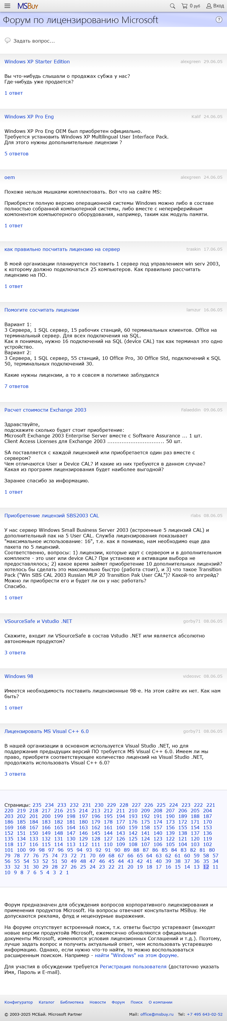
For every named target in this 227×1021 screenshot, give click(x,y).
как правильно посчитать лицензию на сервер (62, 249)
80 (212, 850)
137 (195, 833)
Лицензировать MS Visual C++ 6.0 (46, 731)
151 (21, 833)
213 (95, 810)
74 (55, 855)
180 (83, 821)
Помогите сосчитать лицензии (41, 310)
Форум (118, 1002)
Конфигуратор (18, 1002)
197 (83, 816)
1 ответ (13, 93)
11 (215, 866)
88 (136, 850)
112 (83, 844)
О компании (160, 1002)
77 (26, 855)
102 (207, 844)
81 (202, 850)
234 (49, 805)
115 (46, 844)
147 (71, 833)
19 (140, 866)
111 (95, 844)
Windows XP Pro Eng (29, 116)
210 (133, 810)
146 (83, 833)
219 (21, 810)
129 (83, 838)
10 (7, 872)
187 (207, 816)
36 (197, 861)
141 (145, 833)
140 (157, 833)
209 (145, 810)
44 (121, 861)
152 (8, 833)
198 (71, 816)
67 (121, 855)
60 (187, 855)
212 (108, 810)
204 (207, 810)
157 (157, 827)
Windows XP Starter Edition (37, 61)
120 (195, 838)
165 (58, 827)
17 (159, 866)
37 (187, 861)
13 (197, 866)
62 (168, 855)
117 (21, 844)
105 (170, 844)
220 (8, 810)
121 (182, 838)
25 (83, 866)
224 (173, 805)
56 (7, 861)
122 (170, 838)
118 (8, 844)
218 (33, 810)
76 (36, 855)
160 (120, 827)
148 (58, 833)
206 (182, 810)
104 (182, 844)
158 (145, 827)
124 (145, 838)
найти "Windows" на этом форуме (136, 955)
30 (36, 866)
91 (108, 850)
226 (148, 805)
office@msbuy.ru (157, 1014)
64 (149, 855)
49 (74, 861)
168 (21, 827)
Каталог (46, 1002)
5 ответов (16, 153)
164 (71, 827)
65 (140, 855)
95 (70, 850)
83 (184, 850)
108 (133, 844)
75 (45, 855)
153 (207, 827)
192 (145, 816)
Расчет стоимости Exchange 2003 (45, 410)
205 (195, 810)
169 (8, 827)
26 (74, 866)
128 (95, 838)
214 (83, 810)
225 (161, 805)
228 (123, 805)
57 (215, 855)
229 (111, 805)
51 (55, 861)
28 (55, 866)
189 (182, 816)
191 (157, 816)
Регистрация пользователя (133, 966)
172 (182, 821)
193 (133, 816)
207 (170, 810)
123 (157, 838)
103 (195, 844)
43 (130, 861)
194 (120, 816)
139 (170, 833)
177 (120, 821)
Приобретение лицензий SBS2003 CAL (51, 515)
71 (83, 855)
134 (21, 838)
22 (111, 866)
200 (46, 816)
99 (32, 850)
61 (178, 855)
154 (195, 827)
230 (99, 805)
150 (33, 833)
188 (195, 816)
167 (33, 827)
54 (26, 861)
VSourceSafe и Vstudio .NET (38, 621)
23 (102, 866)
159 (133, 827)
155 (182, 827)
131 (58, 838)
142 (133, 833)
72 (74, 855)
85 (165, 850)
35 (206, 861)
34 (215, 861)
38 (178, 861)
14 (187, 866)
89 (127, 850)
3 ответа (15, 652)
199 (58, 816)
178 (108, 821)
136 (207, 833)
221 (210, 805)
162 (95, 827)
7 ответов (16, 386)
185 (21, 821)
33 (7, 866)
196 (95, 816)
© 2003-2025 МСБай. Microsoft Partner (43, 1014)
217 (46, 810)
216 (58, 810)
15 (178, 866)
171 (195, 821)
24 (92, 866)
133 (33, 838)
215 (71, 810)
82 (193, 850)
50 (64, 861)
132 (46, 838)
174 (157, 821)
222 (198, 805)
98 (42, 850)
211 (120, 810)
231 (86, 805)
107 (145, 844)
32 (17, 866)
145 (95, 833)
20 (130, 866)
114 (58, 844)
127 (108, 838)
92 (98, 850)
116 (33, 844)
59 (197, 855)
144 (108, 833)
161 (108, 827)
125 (133, 838)
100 (21, 850)
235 (37, 805)
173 (170, 821)
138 (182, 833)
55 (17, 861)
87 (146, 850)
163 (83, 827)
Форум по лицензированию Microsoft (80, 19)
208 (157, 810)
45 (111, 861)
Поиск (137, 1002)
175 (145, 821)
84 (174, 850)
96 (61, 850)
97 (51, 850)
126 (120, 838)
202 (21, 816)
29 (45, 866)
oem (9, 177)
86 (155, 850)
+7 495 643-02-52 (205, 1014)
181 (71, 821)
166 (46, 827)
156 (170, 827)
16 (168, 866)
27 (64, 866)
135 (8, 838)
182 (58, 821)
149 (46, 833)
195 (108, 816)
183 (46, 821)
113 (71, 844)
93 (89, 850)
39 (168, 861)
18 (149, 866)
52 (45, 861)
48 (83, 861)
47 (92, 861)
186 (8, 821)
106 (157, 844)
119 (207, 838)
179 (95, 821)
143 (120, 833)
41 (149, 861)
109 (120, 844)
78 (17, 855)
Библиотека (72, 1002)
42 (140, 861)
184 (33, 821)
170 (207, 821)
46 (102, 861)
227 (136, 805)
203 (8, 816)
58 (206, 855)
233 (61, 805)
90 (117, 850)
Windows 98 (18, 676)
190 (170, 816)
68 (111, 855)
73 (64, 855)
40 (159, 861)
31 (26, 866)
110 (108, 844)
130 (71, 838)
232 (74, 805)
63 (159, 855)
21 (121, 866)
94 (79, 850)
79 (7, 855)
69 (102, 855)
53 (36, 861)
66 (130, 855)
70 (92, 855)
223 (185, 805)
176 (133, 821)
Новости (98, 1002)
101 (8, 850)
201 (33, 816)
